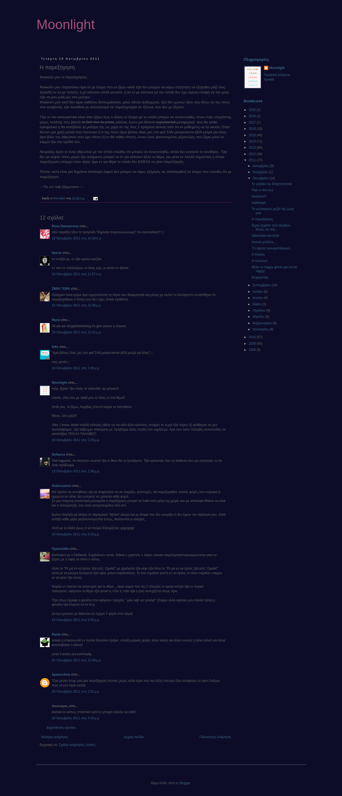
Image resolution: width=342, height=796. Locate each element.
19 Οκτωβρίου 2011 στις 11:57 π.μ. (77, 274)
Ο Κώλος (258, 254)
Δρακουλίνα (61, 674)
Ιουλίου (258, 292)
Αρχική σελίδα (134, 737)
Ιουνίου (258, 298)
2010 (253, 337)
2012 (253, 154)
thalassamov (62, 486)
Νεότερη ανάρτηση (54, 737)
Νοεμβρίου (260, 172)
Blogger (185, 783)
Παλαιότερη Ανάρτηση (215, 737)
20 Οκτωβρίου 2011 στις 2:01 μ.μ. (76, 691)
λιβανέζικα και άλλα (265, 236)
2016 (253, 129)
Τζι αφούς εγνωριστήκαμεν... (272, 248)
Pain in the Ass (262, 190)
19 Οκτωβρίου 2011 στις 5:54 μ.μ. (76, 620)
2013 (253, 147)
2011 (253, 160)
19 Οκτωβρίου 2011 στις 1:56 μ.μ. (76, 471)
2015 (253, 135)
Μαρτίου (258, 317)
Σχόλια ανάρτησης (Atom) (77, 745)
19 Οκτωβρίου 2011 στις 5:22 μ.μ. (76, 534)
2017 (253, 122)
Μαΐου (257, 304)
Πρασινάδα (60, 549)
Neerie (57, 253)
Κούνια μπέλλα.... (264, 242)
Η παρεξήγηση (262, 219)
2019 (253, 116)
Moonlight (66, 24)
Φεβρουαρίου (262, 323)
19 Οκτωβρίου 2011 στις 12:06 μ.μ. (77, 305)
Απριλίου (259, 310)
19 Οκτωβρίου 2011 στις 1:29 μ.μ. (76, 440)
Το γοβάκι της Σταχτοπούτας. (272, 184)
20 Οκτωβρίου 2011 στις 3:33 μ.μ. (76, 718)
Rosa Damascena (65, 226)
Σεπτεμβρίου (262, 285)
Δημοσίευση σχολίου (61, 727)
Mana (56, 320)
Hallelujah (259, 203)
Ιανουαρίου (260, 329)
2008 (253, 350)
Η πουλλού (259, 261)
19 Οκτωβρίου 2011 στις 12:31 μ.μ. (77, 332)
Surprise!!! (259, 196)
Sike (55, 347)
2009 (253, 343)
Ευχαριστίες (260, 277)
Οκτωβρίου (260, 178)
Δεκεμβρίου (261, 166)
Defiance (58, 454)
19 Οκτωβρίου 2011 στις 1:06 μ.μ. (76, 368)
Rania (56, 634)
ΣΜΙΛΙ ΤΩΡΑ (61, 289)
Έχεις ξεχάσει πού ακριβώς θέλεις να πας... (271, 227)
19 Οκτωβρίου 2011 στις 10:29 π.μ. (77, 238)
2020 (253, 110)
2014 (253, 141)
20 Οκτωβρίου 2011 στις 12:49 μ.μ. (77, 660)
